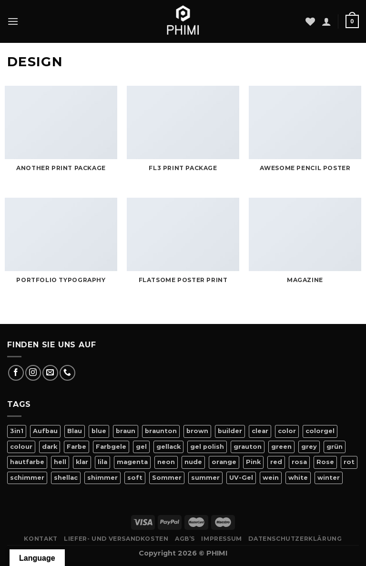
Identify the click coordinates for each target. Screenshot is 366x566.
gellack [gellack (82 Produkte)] (168, 446)
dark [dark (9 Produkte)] (49, 446)
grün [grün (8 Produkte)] (334, 446)
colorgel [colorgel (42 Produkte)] (320, 431)
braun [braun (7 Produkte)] (125, 431)
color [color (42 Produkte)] (287, 431)
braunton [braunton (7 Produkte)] (161, 431)
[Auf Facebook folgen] (16, 373)
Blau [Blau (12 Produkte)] (74, 431)
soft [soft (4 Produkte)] (134, 477)
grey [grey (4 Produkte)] (309, 446)
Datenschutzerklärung (295, 538)
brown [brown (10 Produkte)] (197, 431)
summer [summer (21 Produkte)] (205, 477)
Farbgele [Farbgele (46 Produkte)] (111, 446)
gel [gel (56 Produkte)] (141, 446)
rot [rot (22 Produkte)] (349, 461)
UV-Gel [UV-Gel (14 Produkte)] (241, 477)
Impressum (221, 538)
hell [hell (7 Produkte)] (60, 461)
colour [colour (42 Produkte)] (21, 446)
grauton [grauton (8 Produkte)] (248, 446)
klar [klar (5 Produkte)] (82, 461)
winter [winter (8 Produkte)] (328, 477)
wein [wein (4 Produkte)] (271, 477)
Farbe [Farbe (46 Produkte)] (76, 446)
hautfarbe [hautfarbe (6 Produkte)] (27, 461)
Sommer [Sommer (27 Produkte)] (167, 477)
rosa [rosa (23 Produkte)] (299, 461)
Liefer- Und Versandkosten (116, 538)
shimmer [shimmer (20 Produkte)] (102, 477)
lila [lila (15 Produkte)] (102, 461)
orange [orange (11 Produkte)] (224, 461)
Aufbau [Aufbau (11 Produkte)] (45, 431)
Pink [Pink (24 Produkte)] (253, 461)
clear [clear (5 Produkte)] (260, 431)
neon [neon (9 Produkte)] (166, 461)
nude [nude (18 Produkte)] (193, 461)
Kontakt (40, 538)
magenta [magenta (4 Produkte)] (132, 461)
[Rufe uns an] (67, 373)
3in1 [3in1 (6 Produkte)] (16, 431)
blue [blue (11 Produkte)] (99, 431)
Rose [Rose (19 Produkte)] (325, 461)
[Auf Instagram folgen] (33, 373)
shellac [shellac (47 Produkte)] (66, 477)
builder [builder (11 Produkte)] (230, 431)
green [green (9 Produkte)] (281, 446)
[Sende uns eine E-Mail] (50, 373)
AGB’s (185, 538)
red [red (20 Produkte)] (276, 461)
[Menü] (13, 21)
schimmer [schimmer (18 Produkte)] (27, 477)
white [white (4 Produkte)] (298, 477)
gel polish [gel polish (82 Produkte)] (207, 446)
